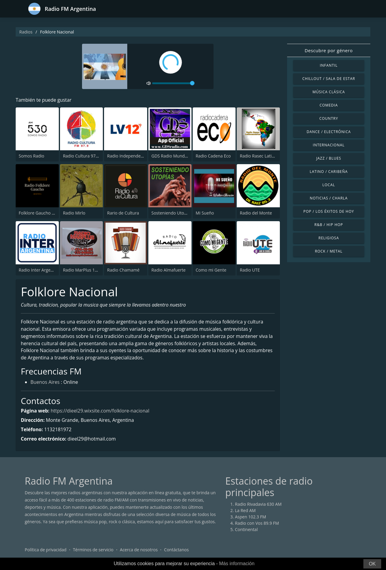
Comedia (329, 105)
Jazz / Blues (328, 158)
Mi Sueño (205, 213)
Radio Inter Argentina (40, 270)
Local (328, 184)
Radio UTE (250, 270)
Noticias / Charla (329, 198)
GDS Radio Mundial (170, 156)
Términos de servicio (93, 550)
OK (372, 563)
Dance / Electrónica (329, 131)
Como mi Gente (211, 270)
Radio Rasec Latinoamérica (266, 156)
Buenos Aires (45, 383)
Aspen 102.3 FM (250, 517)
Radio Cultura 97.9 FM (84, 156)
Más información (236, 563)
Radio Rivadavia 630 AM (258, 505)
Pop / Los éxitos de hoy (328, 211)
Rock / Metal (329, 251)
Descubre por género (329, 50)
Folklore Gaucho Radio (41, 213)
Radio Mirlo (74, 213)
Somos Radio (31, 156)
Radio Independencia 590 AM (135, 156)
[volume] (173, 83)
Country (328, 118)
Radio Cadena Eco (213, 156)
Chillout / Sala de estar (328, 78)
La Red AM (245, 511)
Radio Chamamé (123, 270)
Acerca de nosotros (139, 550)
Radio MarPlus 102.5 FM (86, 270)
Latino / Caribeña (329, 171)
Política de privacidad (45, 550)
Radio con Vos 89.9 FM (257, 524)
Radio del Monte (256, 213)
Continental (246, 530)
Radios (26, 32)
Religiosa (328, 237)
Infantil (328, 65)
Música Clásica (328, 91)
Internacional (328, 145)
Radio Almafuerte (168, 270)
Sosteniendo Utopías (171, 213)
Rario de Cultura (123, 213)
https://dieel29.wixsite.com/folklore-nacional (101, 411)
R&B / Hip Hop (329, 224)
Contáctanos (176, 550)
